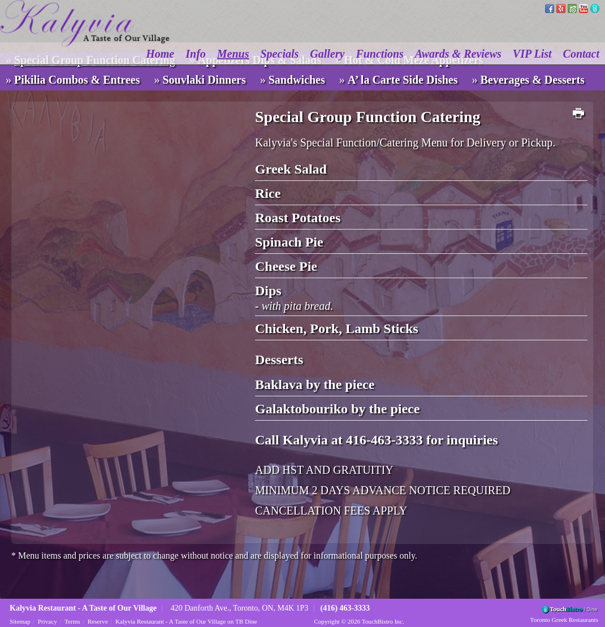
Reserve (98, 621)
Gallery (327, 53)
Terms (72, 621)
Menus (233, 53)
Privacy (47, 621)
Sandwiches (297, 79)
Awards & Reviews (458, 53)
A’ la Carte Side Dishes (403, 79)
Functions (379, 53)
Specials (280, 53)
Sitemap (20, 621)
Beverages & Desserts (533, 79)
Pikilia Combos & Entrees (77, 79)
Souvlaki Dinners (203, 79)
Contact (581, 53)
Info (195, 53)
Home (160, 53)
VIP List (532, 53)
